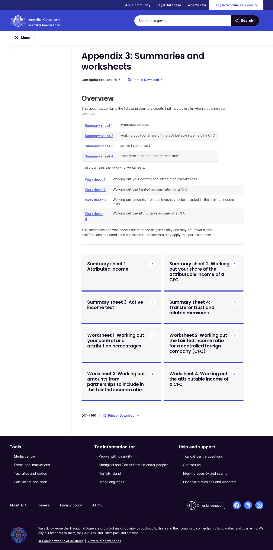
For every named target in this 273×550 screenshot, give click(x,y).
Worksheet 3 (96, 191)
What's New (196, 5)
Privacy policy (71, 501)
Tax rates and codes (30, 469)
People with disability (115, 452)
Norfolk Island (110, 469)
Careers (44, 501)
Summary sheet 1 (99, 116)
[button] (146, 70)
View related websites (104, 536)
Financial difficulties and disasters (210, 477)
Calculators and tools (31, 477)
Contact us (192, 460)
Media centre (24, 452)
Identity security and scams (205, 469)
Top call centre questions (203, 452)
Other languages (111, 477)
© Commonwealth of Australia (60, 536)
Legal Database (169, 5)
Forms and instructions (32, 460)
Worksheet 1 (96, 170)
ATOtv (97, 501)
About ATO (19, 501)
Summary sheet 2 (100, 126)
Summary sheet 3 (100, 137)
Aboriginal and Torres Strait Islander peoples (133, 460)
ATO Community (137, 5)
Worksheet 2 (96, 180)
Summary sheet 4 (100, 147)
